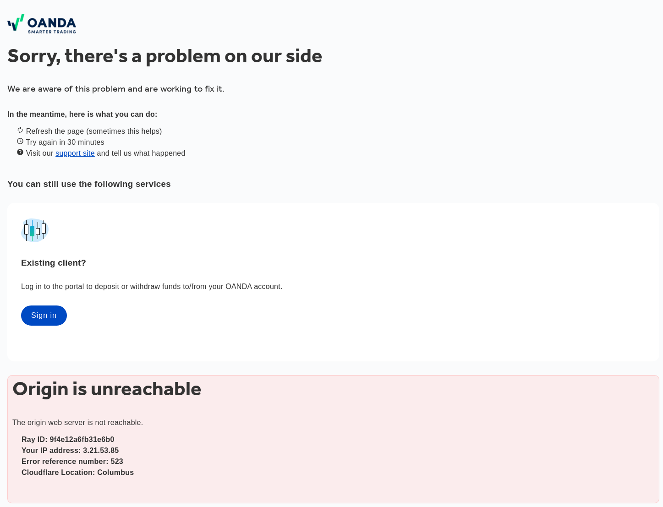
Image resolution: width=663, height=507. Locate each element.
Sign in (44, 315)
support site (75, 153)
